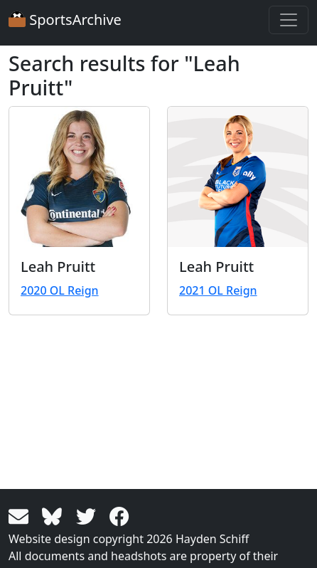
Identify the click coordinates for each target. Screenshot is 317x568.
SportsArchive (65, 19)
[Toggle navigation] (288, 20)
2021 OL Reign (218, 290)
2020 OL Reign (60, 290)
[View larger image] (79, 177)
